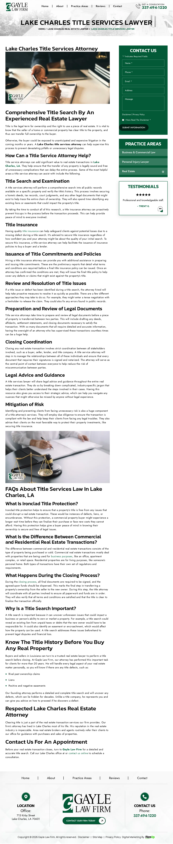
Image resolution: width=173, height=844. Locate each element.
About (59, 6)
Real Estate (128, 172)
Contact (117, 6)
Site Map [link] (97, 837)
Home (45, 6)
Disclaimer (126, 115)
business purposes (61, 556)
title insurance (31, 231)
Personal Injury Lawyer (135, 162)
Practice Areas (79, 6)
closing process (27, 582)
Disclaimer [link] (83, 837)
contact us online (78, 753)
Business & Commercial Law (138, 153)
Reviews (100, 6)
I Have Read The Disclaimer (138, 120)
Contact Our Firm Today (80, 821)
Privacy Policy (139, 115)
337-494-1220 (153, 7)
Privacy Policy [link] (113, 837)
